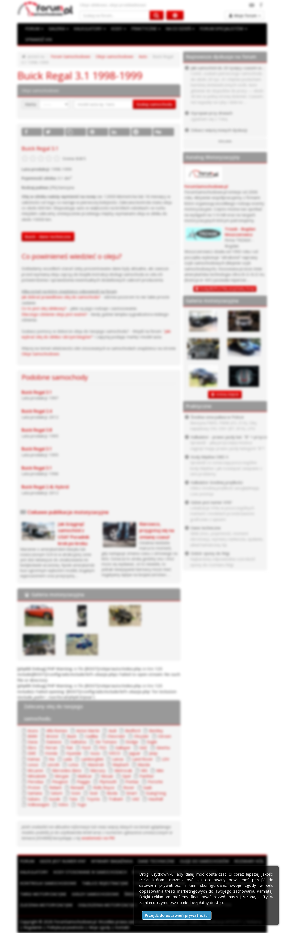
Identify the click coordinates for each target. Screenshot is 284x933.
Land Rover (142, 759)
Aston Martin (88, 730)
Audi (112, 730)
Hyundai (73, 753)
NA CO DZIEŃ (180, 28)
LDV (165, 759)
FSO (103, 747)
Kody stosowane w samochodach (90, 872)
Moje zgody (100, 927)
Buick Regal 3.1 (37, 392)
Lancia (117, 759)
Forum (27, 861)
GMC (32, 753)
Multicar (85, 776)
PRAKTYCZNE (145, 28)
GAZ (143, 747)
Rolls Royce (104, 787)
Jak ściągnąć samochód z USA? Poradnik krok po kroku (73, 533)
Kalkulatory (34, 872)
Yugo (81, 804)
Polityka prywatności (65, 927)
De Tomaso (106, 741)
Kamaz (34, 759)
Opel (126, 776)
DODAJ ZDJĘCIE (227, 394)
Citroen (164, 736)
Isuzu (95, 753)
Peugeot (60, 781)
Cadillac (92, 736)
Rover (128, 787)
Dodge (132, 741)
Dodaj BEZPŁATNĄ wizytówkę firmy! (227, 288)
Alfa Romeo (56, 730)
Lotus (73, 764)
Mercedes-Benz (67, 770)
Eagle (152, 741)
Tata (73, 798)
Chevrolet (116, 736)
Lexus (33, 764)
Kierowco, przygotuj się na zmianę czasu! (156, 530)
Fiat (69, 747)
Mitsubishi (37, 776)
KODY (118, 28)
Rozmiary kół (249, 861)
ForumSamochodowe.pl (206, 186)
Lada (67, 759)
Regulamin (32, 927)
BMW (32, 736)
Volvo (63, 804)
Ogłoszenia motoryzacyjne (108, 904)
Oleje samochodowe (114, 56)
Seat (94, 793)
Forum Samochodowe (70, 56)
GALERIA (59, 28)
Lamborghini (92, 759)
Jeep (153, 753)
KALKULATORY (90, 28)
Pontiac (132, 781)
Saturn (56, 793)
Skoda (112, 793)
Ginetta (163, 747)
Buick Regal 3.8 (37, 430)
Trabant (115, 798)
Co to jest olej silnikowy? (44, 308)
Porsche (155, 781)
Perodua (35, 781)
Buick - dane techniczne (48, 236)
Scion (75, 793)
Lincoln (53, 764)
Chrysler (141, 736)
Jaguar (135, 753)
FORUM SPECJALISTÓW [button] (223, 28)
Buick (71, 736)
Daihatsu (78, 741)
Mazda (144, 764)
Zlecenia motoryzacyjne (46, 904)
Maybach (121, 764)
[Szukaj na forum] (115, 15)
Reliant (55, 787)
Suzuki (54, 798)
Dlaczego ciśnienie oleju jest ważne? (54, 314)
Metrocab (123, 770)
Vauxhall (155, 798)
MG (144, 770)
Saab (147, 787)
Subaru (34, 798)
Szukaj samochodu (154, 104)
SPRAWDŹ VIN (38, 39)
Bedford (132, 730)
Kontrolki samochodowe (48, 883)
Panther (146, 776)
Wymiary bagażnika (112, 861)
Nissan (107, 776)
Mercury (97, 770)
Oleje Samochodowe (40, 353)
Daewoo (54, 741)
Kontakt (122, 927)
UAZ (135, 798)
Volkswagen (38, 804)
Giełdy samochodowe (95, 894)
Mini (159, 770)
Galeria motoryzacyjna (57, 594)
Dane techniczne (156, 861)
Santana (35, 793)
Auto (143, 56)
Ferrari (51, 747)
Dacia (32, 741)
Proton (34, 787)
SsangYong (156, 793)
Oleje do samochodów (204, 861)
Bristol (52, 736)
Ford (86, 747)
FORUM (34, 28)
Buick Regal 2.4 (37, 411)
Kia (51, 759)
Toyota (93, 798)
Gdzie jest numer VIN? (63, 861)
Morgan (62, 776)
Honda (51, 753)
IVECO (114, 753)
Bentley (156, 730)
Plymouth (108, 781)
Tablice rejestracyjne (105, 883)
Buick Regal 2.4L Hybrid (45, 487)
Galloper (123, 747)
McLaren (35, 770)
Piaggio (83, 781)
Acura (33, 730)
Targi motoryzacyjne (43, 894)
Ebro (32, 747)
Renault (77, 787)
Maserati (96, 764)
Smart (131, 793)
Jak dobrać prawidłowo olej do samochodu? (61, 296)
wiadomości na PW (98, 838)
